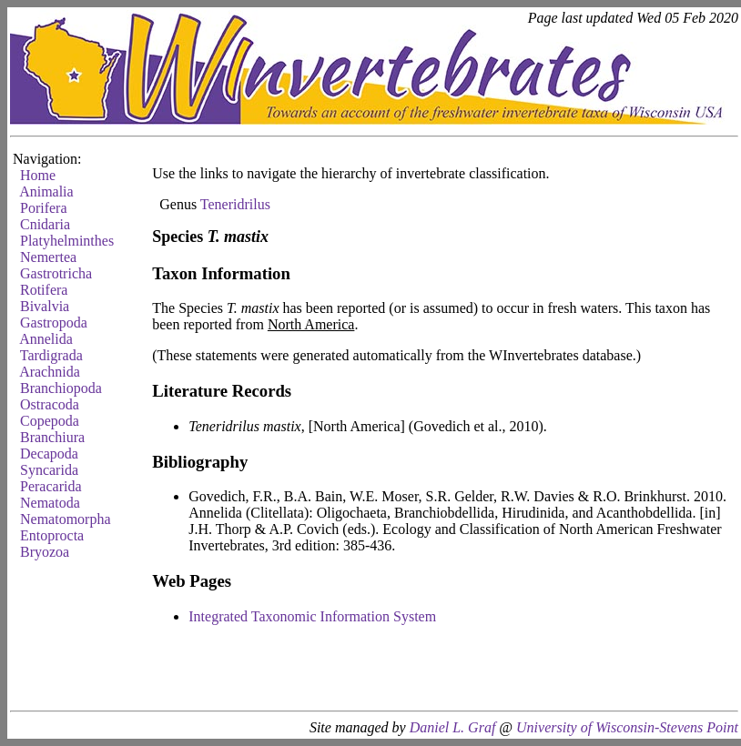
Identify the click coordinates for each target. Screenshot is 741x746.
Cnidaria (45, 224)
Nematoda (50, 502)
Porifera (43, 208)
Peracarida (51, 486)
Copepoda (49, 420)
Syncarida (49, 470)
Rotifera (43, 289)
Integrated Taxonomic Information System (312, 616)
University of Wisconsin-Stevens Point (627, 727)
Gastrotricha (56, 273)
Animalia (46, 191)
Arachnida (49, 371)
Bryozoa (44, 552)
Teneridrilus (235, 204)
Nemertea (48, 257)
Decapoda (49, 453)
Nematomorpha (65, 519)
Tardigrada (51, 355)
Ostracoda (49, 404)
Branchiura (52, 437)
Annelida (46, 339)
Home (38, 175)
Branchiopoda (61, 388)
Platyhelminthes (67, 240)
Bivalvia (44, 306)
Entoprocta (52, 535)
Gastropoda (53, 322)
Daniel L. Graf (453, 727)
